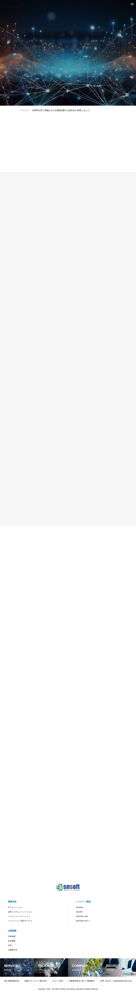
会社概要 (11, 941)
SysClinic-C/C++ (83, 921)
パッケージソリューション (19, 916)
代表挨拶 (11, 936)
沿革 (10, 945)
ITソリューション (15, 907)
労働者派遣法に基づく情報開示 (82, 981)
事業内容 (12, 902)
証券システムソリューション (20, 912)
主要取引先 (12, 950)
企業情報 (12, 931)
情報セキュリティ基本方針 (36, 981)
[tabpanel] (68, 53)
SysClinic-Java (82, 916)
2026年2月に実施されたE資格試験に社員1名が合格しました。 (62, 110)
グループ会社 (57, 981)
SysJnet (79, 912)
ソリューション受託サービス (20, 921)
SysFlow (79, 907)
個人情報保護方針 (11, 981)
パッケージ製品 (83, 902)
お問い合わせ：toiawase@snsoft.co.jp (116, 981)
